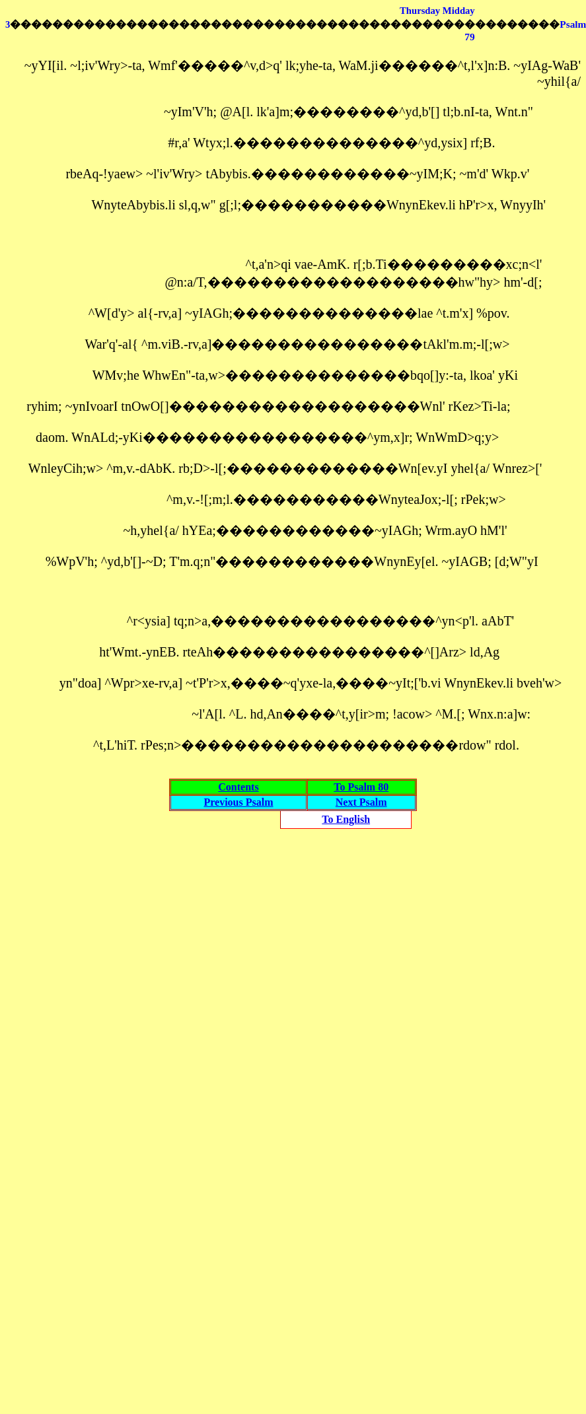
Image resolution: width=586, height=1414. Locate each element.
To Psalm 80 (361, 787)
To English (346, 819)
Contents (238, 787)
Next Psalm (361, 802)
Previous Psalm (238, 802)
